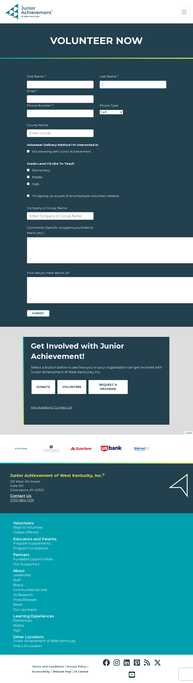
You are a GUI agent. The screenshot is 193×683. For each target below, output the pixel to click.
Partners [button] (21, 555)
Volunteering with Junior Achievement (61, 151)
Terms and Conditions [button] (48, 666)
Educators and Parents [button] (35, 539)
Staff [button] (17, 580)
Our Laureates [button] (25, 610)
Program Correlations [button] (30, 548)
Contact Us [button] (20, 496)
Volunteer (71, 387)
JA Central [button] (81, 671)
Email (32, 91)
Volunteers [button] (23, 523)
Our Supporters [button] (26, 564)
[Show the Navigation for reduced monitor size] (184, 12)
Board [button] (18, 585)
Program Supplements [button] (32, 543)
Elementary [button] (22, 620)
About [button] (19, 571)
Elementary (41, 170)
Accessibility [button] (41, 671)
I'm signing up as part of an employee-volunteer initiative (75, 196)
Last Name (109, 76)
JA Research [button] (23, 595)
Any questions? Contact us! (51, 407)
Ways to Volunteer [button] (28, 527)
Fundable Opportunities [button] (33, 559)
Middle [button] (18, 625)
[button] (107, 662)
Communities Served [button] (30, 590)
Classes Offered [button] (25, 532)
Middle (37, 177)
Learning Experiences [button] (33, 616)
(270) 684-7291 (22, 500)
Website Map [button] (62, 671)
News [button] (17, 605)
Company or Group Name (47, 208)
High (35, 184)
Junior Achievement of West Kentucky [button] (44, 641)
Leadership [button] (22, 575)
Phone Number (40, 105)
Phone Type (109, 105)
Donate (43, 387)
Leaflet (188, 433)
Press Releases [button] (25, 600)
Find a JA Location (27, 646)
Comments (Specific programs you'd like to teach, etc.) (60, 230)
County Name (37, 125)
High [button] (17, 630)
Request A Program (108, 387)
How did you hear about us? (48, 273)
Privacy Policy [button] (76, 666)
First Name (36, 76)
